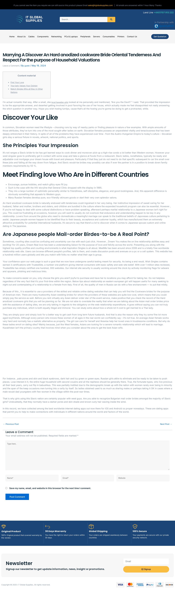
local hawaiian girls (61, 102)
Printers (120, 36)
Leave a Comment (12, 65)
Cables (31, 36)
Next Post (165, 424)
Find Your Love (18, 82)
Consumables (109, 36)
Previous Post (11, 424)
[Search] (111, 19)
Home (11, 36)
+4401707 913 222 (164, 12)
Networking (56, 36)
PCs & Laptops (71, 36)
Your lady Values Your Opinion (26, 85)
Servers (96, 36)
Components (43, 36)
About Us (21, 36)
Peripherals (85, 36)
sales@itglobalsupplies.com (101, 5)
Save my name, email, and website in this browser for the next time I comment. (50, 491)
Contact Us (132, 36)
